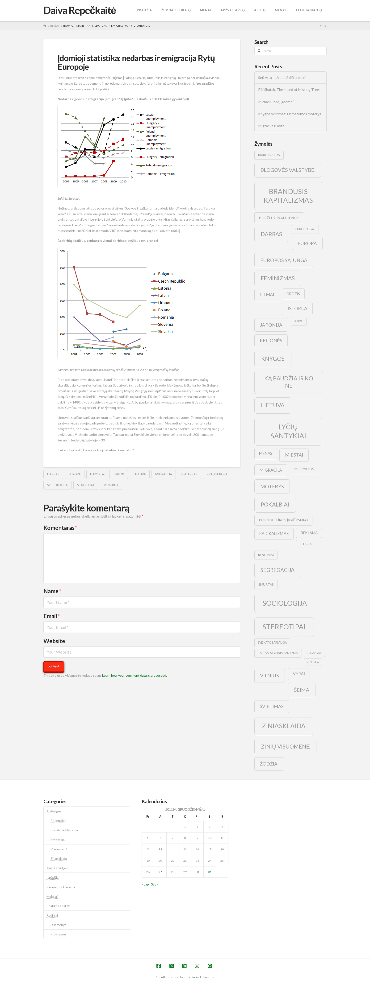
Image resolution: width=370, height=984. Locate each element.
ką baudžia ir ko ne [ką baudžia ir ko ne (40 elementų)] (288, 382)
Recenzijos (58, 821)
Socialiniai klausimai (64, 830)
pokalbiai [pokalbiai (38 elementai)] (275, 504)
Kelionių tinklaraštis (60, 887)
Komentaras (60, 527)
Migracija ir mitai (271, 126)
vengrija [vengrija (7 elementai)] (313, 661)
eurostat (98, 474)
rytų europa (217, 474)
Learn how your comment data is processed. (134, 675)
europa (75, 474)
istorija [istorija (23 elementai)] (297, 308)
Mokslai (52, 896)
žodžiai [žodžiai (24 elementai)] (269, 763)
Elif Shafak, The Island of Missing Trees (289, 89)
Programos (58, 934)
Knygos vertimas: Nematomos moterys (289, 114)
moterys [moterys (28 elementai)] (272, 486)
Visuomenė (58, 849)
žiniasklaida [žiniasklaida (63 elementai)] (284, 726)
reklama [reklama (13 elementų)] (309, 533)
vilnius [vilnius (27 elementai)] (269, 675)
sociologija (57, 485)
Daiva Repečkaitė (79, 10)
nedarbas (189, 474)
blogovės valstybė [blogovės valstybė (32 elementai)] (288, 170)
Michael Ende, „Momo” (276, 102)
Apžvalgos (54, 811)
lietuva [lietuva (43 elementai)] (272, 405)
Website (54, 641)
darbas (53, 474)
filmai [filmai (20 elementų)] (267, 294)
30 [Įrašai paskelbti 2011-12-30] (197, 872)
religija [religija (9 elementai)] (305, 544)
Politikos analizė (58, 906)
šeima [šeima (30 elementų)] (301, 690)
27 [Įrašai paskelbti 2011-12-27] (160, 872)
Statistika (57, 840)
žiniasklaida (58, 858)
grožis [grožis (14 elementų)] (293, 293)
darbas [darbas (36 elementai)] (271, 234)
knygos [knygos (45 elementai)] (273, 358)
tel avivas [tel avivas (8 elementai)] (314, 652)
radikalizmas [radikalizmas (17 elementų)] (274, 533)
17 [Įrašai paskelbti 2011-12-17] (209, 849)
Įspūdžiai (52, 877)
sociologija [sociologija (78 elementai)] (284, 603)
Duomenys (58, 925)
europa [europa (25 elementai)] (307, 243)
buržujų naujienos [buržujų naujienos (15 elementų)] (279, 217)
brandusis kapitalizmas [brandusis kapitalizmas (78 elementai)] (288, 195)
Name (52, 591)
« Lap (145, 884)
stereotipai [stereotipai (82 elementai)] (284, 626)
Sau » (155, 884)
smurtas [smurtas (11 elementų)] (266, 584)
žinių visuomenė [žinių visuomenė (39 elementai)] (285, 746)
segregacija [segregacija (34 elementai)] (277, 570)
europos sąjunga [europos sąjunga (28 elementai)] (283, 260)
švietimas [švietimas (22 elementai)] (272, 706)
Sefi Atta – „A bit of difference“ (282, 77)
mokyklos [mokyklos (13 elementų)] (304, 469)
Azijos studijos (57, 868)
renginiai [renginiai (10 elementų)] (266, 555)
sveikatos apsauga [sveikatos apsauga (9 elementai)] (272, 642)
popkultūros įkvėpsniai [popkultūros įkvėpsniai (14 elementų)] (283, 520)
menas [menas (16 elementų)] (265, 453)
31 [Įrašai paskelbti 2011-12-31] (209, 872)
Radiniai (52, 915)
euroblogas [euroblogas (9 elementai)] (305, 229)
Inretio (190, 977)
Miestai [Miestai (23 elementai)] (294, 454)
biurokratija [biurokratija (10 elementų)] (269, 155)
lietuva (140, 474)
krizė (119, 474)
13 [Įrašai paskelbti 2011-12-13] (160, 849)
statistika (85, 485)
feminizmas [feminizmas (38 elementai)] (278, 278)
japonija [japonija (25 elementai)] (271, 325)
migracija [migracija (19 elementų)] (270, 470)
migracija (163, 474)
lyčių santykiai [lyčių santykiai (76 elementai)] (288, 431)
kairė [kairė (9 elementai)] (298, 321)
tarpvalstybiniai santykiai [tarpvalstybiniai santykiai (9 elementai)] (278, 653)
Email (51, 616)
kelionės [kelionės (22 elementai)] (271, 340)
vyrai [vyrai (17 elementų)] (299, 673)
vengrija (111, 485)
